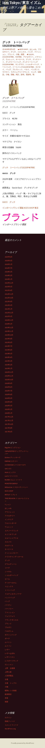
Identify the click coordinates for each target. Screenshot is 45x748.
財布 (22, 74)
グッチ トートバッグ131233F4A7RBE (16, 44)
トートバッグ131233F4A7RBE (23, 67)
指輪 (12, 74)
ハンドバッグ (10, 597)
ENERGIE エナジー (11, 461)
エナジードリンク (11, 531)
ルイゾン (8, 646)
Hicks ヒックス (10, 472)
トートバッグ (10, 590)
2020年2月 (8, 324)
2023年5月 (8, 287)
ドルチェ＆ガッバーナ (13, 594)
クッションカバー (11, 553)
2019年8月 (8, 342)
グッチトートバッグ (13, 62)
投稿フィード (10, 721)
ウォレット (10, 59)
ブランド (10, 54)
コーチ (7, 568)
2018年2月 (8, 409)
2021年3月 (8, 316)
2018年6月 (8, 394)
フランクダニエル (11, 620)
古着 (6, 679)
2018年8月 (8, 387)
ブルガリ (8, 627)
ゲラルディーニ (11, 564)
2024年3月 (8, 272)
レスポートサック (11, 661)
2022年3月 (8, 305)
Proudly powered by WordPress (22, 743)
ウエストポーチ (11, 523)
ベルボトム (9, 631)
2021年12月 (9, 313)
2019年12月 (9, 327)
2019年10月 (9, 335)
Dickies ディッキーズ (12, 457)
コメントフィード (11, 725)
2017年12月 (9, 417)
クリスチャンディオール (14, 557)
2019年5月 (8, 353)
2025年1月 (8, 264)
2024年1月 (8, 279)
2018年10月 (9, 379)
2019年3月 (8, 361)
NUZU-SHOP (24, 49)
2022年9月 (8, 301)
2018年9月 (8, 383)
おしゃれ (33, 49)
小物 (17, 54)
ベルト (26, 69)
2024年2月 (8, 275)
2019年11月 (9, 331)
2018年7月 (8, 391)
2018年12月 (9, 372)
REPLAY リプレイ (11, 495)
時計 (17, 74)
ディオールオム (11, 583)
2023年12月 (9, 283)
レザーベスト (10, 657)
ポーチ (7, 638)
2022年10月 (9, 298)
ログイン (8, 717)
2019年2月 (8, 365)
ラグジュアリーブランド (20, 72)
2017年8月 (8, 432)
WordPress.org (10, 729)
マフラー (5, 72)
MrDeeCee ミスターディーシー (16, 487)
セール (7, 579)
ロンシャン (9, 664)
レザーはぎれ (10, 653)
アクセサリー (28, 57)
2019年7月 (8, 346)
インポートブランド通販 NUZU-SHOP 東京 (20, 208)
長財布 (28, 74)
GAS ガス (8, 469)
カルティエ (9, 545)
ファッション (10, 612)
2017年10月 (9, 424)
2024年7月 (8, 268)
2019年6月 (8, 350)
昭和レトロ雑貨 (11, 690)
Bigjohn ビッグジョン (13, 447)
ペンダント (35, 69)
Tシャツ (8, 505)
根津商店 (8, 694)
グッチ (13, 52)
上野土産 (8, 672)
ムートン (8, 642)
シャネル (8, 571)
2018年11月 (9, 376)
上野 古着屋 (10, 668)
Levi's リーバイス (11, 476)
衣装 (6, 698)
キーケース (20, 59)
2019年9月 (8, 339)
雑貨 (22, 54)
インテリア (9, 519)
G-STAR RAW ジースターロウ (15, 465)
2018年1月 (8, 413)
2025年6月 (8, 257)
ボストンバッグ (11, 635)
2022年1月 (8, 309)
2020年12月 (9, 320)
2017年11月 (9, 420)
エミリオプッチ (11, 534)
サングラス (19, 64)
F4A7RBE (18, 57)
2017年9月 (8, 428)
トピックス (22, 52)
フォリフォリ (10, 616)
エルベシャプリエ (11, 538)
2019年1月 (8, 368)
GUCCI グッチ (8, 202)
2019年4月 (8, 357)
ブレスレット (17, 69)
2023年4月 (8, 290)
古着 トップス (11, 683)
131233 (31, 54)
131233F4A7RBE (8, 57)
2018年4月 (8, 402)
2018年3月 (8, 406)
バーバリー (9, 609)
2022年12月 (9, 294)
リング (33, 72)
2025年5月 (8, 260)
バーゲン (8, 605)
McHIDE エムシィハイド (13, 480)
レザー (7, 650)
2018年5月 (8, 398)
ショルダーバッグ (32, 64)
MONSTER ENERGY (11, 483)
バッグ (30, 52)
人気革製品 (9, 676)
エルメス (8, 542)
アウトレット (10, 512)
